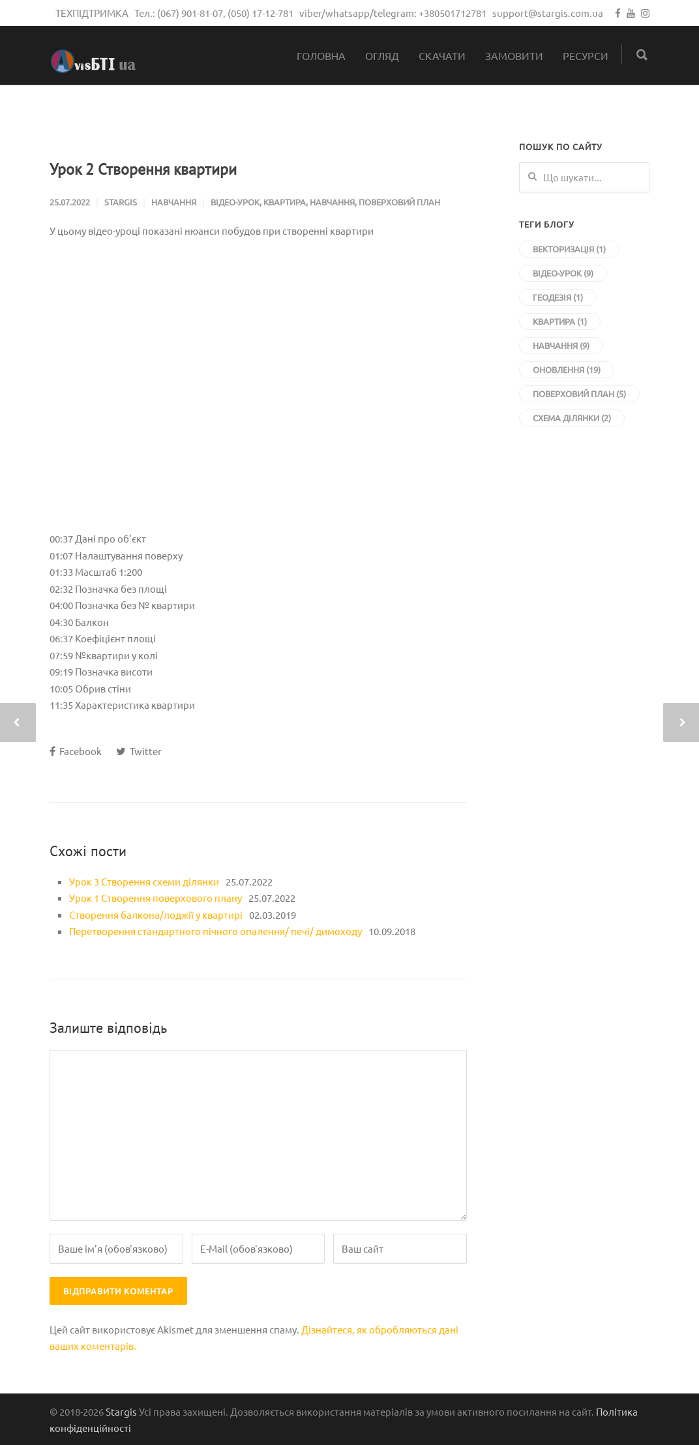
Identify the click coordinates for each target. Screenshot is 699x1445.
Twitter (139, 751)
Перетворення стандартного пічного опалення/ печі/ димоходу (215, 931)
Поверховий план (399, 201)
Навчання (173, 201)
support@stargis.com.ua (547, 13)
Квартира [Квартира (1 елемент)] (560, 321)
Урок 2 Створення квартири (143, 169)
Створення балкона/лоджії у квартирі (156, 914)
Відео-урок (235, 201)
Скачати (442, 55)
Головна (321, 55)
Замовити (514, 55)
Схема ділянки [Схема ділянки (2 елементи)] (572, 417)
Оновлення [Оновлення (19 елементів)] (567, 369)
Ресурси (585, 55)
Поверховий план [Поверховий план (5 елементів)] (579, 393)
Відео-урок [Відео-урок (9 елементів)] (563, 272)
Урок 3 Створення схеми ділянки (144, 881)
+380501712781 (452, 13)
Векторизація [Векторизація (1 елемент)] (569, 248)
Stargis (121, 1411)
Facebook (76, 751)
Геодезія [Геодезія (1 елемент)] (558, 297)
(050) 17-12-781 (260, 13)
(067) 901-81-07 (190, 13)
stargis (120, 201)
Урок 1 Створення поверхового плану (155, 897)
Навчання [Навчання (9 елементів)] (561, 345)
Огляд (382, 55)
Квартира (284, 201)
